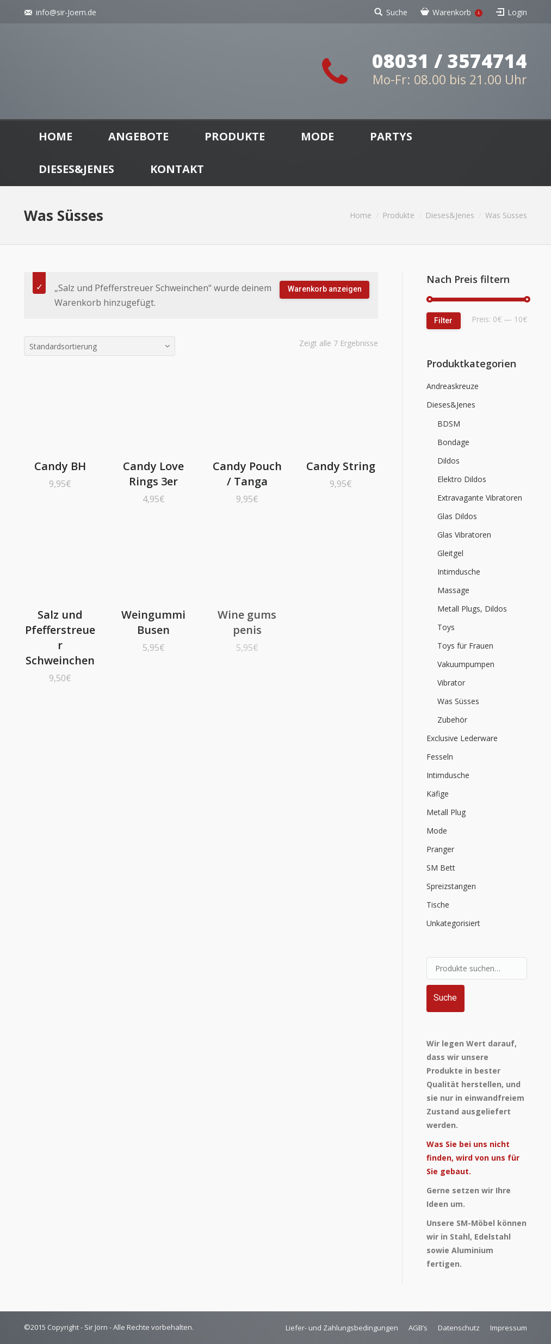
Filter (443, 320)
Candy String (340, 466)
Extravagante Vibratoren (479, 497)
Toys (446, 627)
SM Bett (440, 867)
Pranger (440, 849)
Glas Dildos (457, 516)
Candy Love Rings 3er (153, 474)
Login (517, 12)
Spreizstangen (451, 886)
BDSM (448, 423)
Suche (396, 12)
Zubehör (452, 719)
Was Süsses (458, 701)
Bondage (453, 442)
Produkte (398, 215)
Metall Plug (446, 812)
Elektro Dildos (461, 479)
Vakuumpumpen (465, 664)
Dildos (448, 460)
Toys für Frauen (465, 645)
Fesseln (439, 756)
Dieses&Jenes (449, 215)
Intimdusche (458, 571)
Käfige (437, 793)
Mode (436, 830)
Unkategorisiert (453, 923)
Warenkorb (457, 12)
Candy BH (60, 466)
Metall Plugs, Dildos (472, 608)
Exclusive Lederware (462, 738)
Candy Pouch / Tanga (247, 474)
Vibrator (451, 682)
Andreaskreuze (452, 386)
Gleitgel (450, 553)
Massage (453, 590)
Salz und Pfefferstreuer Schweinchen (60, 637)
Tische (437, 904)
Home (361, 215)
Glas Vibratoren (464, 534)
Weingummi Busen (153, 622)
